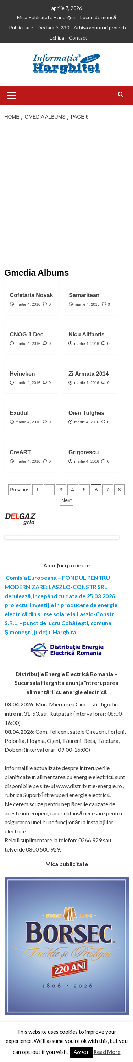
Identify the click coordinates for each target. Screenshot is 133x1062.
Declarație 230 (53, 27)
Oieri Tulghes (86, 413)
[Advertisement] (66, 194)
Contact (78, 38)
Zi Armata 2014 (88, 374)
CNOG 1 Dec (27, 334)
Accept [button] (81, 1052)
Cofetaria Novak (31, 295)
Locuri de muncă (98, 17)
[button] (12, 94)
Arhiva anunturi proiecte (101, 27)
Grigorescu (83, 452)
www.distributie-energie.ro (89, 786)
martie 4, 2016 (28, 304)
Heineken (22, 374)
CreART (20, 452)
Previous (19, 489)
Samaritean (84, 295)
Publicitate (21, 27)
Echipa (57, 38)
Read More (107, 1052)
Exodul (19, 413)
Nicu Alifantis (86, 334)
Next (66, 500)
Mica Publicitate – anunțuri (46, 17)
